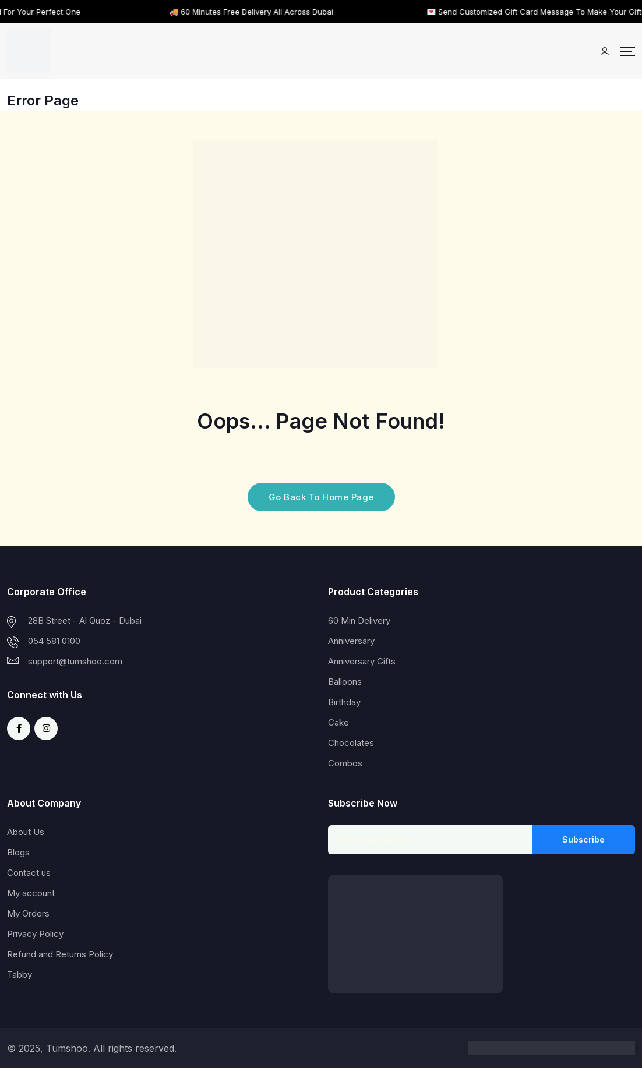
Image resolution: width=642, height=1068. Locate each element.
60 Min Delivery (359, 620)
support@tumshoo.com (75, 661)
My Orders (28, 913)
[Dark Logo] (29, 51)
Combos (345, 763)
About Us (25, 831)
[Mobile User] (605, 51)
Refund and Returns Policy (60, 954)
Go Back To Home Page (321, 497)
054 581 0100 (54, 640)
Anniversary (351, 640)
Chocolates (351, 742)
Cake (338, 722)
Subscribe (584, 839)
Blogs (18, 852)
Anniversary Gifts (362, 661)
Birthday (344, 702)
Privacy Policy (35, 933)
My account (31, 893)
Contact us (29, 872)
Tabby (19, 974)
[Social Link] (18, 728)
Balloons (345, 681)
